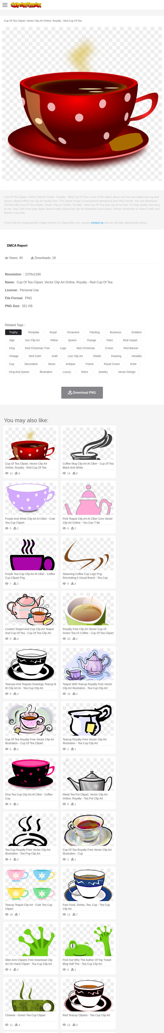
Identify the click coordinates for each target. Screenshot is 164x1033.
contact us (97, 222)
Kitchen (126, 1007)
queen (72, 340)
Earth (69, 983)
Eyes (97, 995)
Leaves (40, 983)
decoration (31, 364)
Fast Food (60, 1007)
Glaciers (95, 983)
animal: (9, 989)
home (117, 995)
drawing (116, 356)
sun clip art (32, 340)
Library (136, 1001)
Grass (106, 983)
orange (91, 340)
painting (95, 332)
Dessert (39, 1007)
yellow (54, 340)
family (45, 995)
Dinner (136, 1007)
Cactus (50, 983)
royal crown (112, 364)
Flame (85, 983)
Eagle (93, 989)
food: (8, 1007)
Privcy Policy (32, 1025)
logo (63, 348)
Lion (152, 989)
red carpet (130, 340)
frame (89, 364)
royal (53, 332)
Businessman (69, 995)
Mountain (148, 983)
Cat (51, 989)
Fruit (70, 1007)
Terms (18, 1025)
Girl (132, 995)
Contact (47, 1025)
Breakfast (19, 1007)
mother (55, 995)
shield (97, 356)
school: (9, 1001)
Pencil (76, 1001)
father (147, 995)
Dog (77, 989)
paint (109, 340)
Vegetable (113, 1007)
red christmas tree (37, 348)
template (33, 332)
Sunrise (137, 983)
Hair (125, 995)
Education (87, 1001)
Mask (19, 995)
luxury (67, 371)
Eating (154, 1007)
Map (112, 1001)
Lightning (117, 983)
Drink (49, 1007)
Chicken (60, 989)
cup (11, 364)
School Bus (102, 1001)
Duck (84, 989)
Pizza (145, 1007)
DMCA (59, 1025)
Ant (18, 989)
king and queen (19, 371)
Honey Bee (132, 989)
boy (139, 995)
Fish (113, 989)
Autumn (29, 983)
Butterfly (42, 989)
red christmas (86, 348)
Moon (127, 983)
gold (55, 356)
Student (21, 1001)
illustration (46, 371)
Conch (60, 983)
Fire (77, 983)
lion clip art (75, 356)
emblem (136, 332)
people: (9, 995)
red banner (131, 348)
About (7, 1025)
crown (109, 348)
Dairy (30, 1007)
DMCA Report (17, 245)
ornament (73, 332)
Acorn (19, 983)
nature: (9, 983)
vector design (126, 371)
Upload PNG (74, 1025)
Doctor (82, 995)
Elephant (103, 989)
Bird (33, 989)
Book (41, 1001)
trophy (13, 332)
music (52, 364)
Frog (120, 989)
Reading (65, 1001)
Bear (25, 989)
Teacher (32, 1001)
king (12, 348)
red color (35, 356)
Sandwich (89, 1007)
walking (107, 995)
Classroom (53, 1001)
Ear (90, 995)
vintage (13, 356)
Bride (36, 995)
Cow (69, 989)
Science (146, 1001)
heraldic (137, 356)
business (115, 332)
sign (12, 340)
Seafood (101, 1007)
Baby (28, 995)
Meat (78, 1007)
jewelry (103, 371)
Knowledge (123, 1001)
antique (70, 364)
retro (84, 371)
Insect (144, 989)
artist (133, 364)
